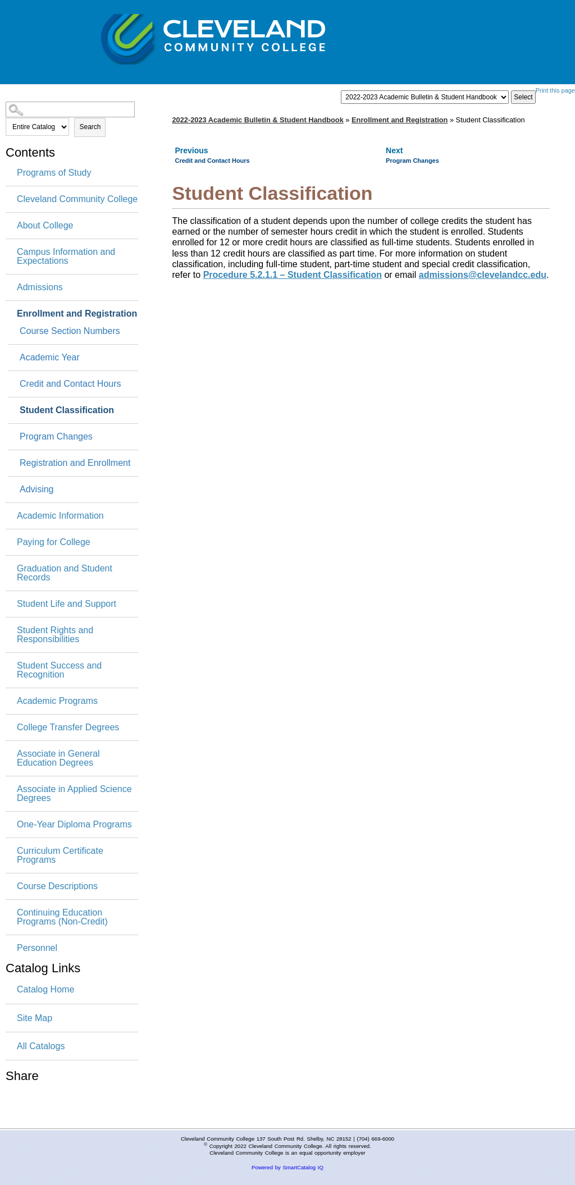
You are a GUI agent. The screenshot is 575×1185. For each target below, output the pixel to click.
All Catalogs (41, 1046)
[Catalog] (425, 97)
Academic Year (50, 357)
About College (45, 225)
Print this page (555, 90)
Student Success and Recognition (59, 670)
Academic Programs (57, 701)
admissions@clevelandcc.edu (482, 275)
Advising (36, 489)
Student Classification (67, 410)
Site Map (34, 1018)
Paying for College (53, 542)
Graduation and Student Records (64, 573)
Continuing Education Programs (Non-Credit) (62, 917)
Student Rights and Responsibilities (55, 635)
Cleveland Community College (77, 199)
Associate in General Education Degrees (58, 758)
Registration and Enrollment (75, 463)
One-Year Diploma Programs (74, 824)
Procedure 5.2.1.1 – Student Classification (292, 275)
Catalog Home (45, 989)
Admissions (40, 287)
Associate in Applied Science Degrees (74, 794)
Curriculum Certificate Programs (60, 855)
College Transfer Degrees (68, 727)
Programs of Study (54, 172)
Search (90, 127)
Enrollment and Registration (77, 313)
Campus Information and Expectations (66, 257)
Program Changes (56, 436)
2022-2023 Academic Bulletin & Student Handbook (257, 120)
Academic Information (60, 515)
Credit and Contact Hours (70, 383)
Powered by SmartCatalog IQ (287, 1167)
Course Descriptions (57, 886)
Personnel (37, 948)
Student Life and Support (66, 604)
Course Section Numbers (70, 331)
